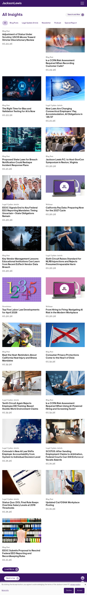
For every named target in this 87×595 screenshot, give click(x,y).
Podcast (57, 23)
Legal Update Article (30, 23)
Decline (69, 590)
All (5, 23)
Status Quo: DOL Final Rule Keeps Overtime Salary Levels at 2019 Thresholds (20, 505)
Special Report (71, 23)
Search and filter (74, 15)
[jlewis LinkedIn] (82, 578)
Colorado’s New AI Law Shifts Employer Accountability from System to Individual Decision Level (21, 454)
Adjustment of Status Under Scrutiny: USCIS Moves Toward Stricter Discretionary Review (18, 37)
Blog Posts (14, 23)
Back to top (10, 578)
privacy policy (75, 584)
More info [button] (5, 590)
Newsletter (46, 23)
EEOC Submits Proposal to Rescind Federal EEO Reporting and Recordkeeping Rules (21, 554)
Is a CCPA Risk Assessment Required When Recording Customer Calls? (60, 63)
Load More (9, 569)
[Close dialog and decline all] (85, 583)
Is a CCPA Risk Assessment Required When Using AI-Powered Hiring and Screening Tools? (64, 406)
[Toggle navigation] (82, 3)
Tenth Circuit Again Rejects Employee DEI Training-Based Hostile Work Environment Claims (20, 406)
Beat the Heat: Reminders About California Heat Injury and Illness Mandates (19, 358)
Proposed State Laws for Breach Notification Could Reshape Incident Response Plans (19, 163)
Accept (79, 590)
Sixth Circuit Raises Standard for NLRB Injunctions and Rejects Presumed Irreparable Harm (63, 262)
